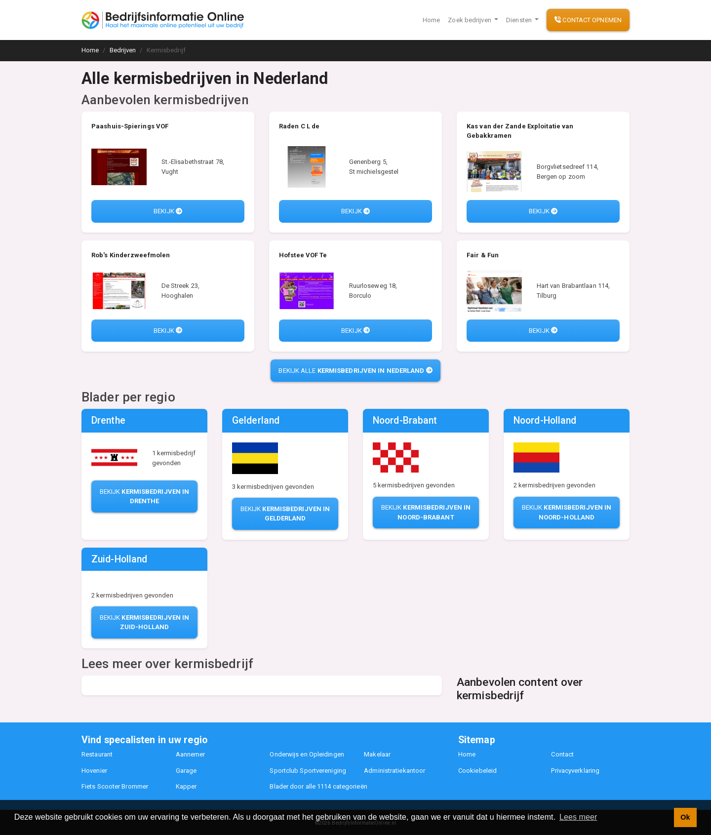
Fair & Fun (483, 255)
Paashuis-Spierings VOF (129, 126)
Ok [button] (685, 817)
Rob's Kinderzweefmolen (130, 255)
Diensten (519, 20)
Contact (562, 754)
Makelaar (377, 754)
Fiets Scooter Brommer (114, 786)
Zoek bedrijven (470, 20)
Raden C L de (299, 126)
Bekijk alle (355, 370)
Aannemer (190, 754)
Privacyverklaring (575, 770)
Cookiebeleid (477, 770)
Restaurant (97, 754)
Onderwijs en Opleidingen (307, 754)
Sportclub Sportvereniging (308, 770)
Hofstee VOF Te (303, 255)
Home (431, 20)
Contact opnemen (588, 20)
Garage (186, 770)
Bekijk (168, 211)
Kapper (186, 786)
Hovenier (94, 770)
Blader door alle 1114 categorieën (318, 786)
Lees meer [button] (578, 817)
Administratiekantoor (394, 770)
